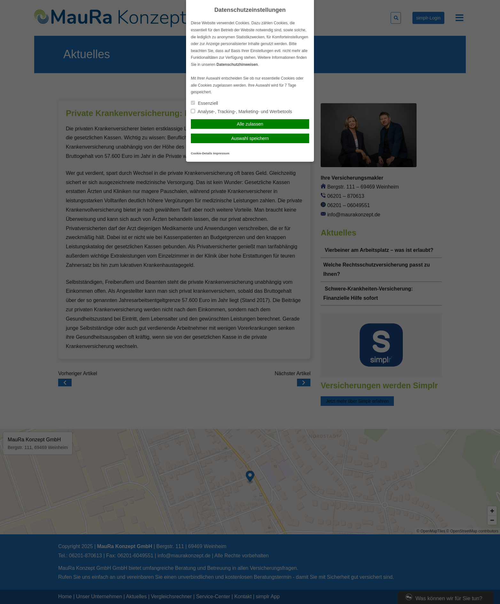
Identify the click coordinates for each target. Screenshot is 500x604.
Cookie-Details (201, 153)
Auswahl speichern (250, 138)
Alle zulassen (250, 124)
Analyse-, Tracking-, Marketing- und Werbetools (241, 111)
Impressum (221, 153)
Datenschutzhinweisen (237, 64)
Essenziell (204, 103)
